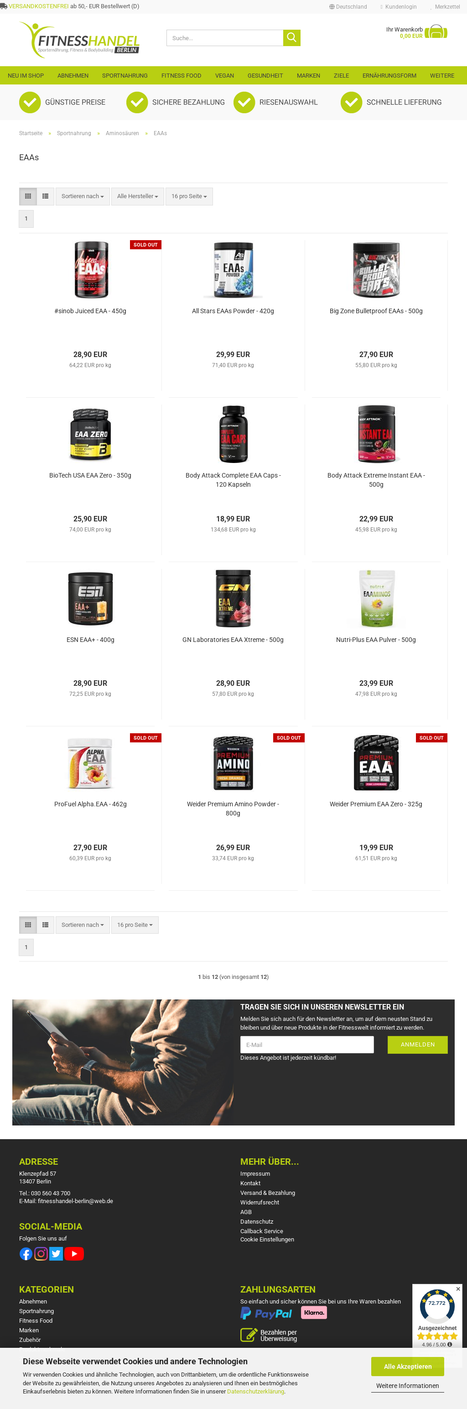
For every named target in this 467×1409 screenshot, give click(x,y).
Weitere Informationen (407, 1385)
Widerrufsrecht (259, 1202)
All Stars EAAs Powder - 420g (233, 311)
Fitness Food (181, 75)
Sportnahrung (125, 75)
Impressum (255, 1173)
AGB (246, 1212)
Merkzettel (445, 7)
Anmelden (418, 1044)
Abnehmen (72, 75)
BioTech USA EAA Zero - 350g (90, 475)
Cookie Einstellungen (267, 1239)
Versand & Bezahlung (267, 1192)
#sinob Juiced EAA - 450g (90, 311)
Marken (308, 75)
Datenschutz (256, 1221)
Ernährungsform (389, 75)
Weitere (442, 75)
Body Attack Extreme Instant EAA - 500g (376, 480)
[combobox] (83, 196)
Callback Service (261, 1231)
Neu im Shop (26, 75)
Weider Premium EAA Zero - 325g (376, 804)
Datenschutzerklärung (255, 1391)
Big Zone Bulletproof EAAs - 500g (376, 311)
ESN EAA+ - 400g (90, 639)
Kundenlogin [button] (399, 7)
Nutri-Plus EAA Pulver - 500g (376, 639)
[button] (348, 7)
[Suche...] (292, 38)
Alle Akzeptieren (408, 1366)
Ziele (341, 75)
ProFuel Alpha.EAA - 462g (90, 804)
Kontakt (250, 1183)
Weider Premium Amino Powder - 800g (233, 808)
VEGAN (224, 75)
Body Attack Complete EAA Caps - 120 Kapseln (233, 480)
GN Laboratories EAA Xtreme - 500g (233, 639)
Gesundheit (265, 75)
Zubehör (30, 1339)
